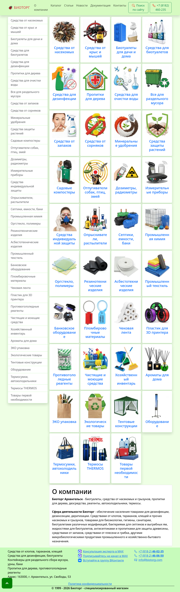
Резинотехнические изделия (24, 233)
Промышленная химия (26, 216)
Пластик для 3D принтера (21, 297)
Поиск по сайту (138, 8)
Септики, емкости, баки (27, 209)
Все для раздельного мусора (25, 94)
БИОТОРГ (19, 7)
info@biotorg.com (148, 560)
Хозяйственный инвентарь (21, 331)
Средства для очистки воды (26, 83)
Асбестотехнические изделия (24, 244)
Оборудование (21, 369)
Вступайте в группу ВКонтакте (101, 560)
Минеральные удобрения (20, 120)
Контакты (119, 5)
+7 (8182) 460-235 (161, 8)
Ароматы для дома (24, 341)
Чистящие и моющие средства (25, 320)
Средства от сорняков (25, 110)
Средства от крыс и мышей (24, 30)
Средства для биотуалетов (20, 52)
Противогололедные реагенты (25, 309)
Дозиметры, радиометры (19, 161)
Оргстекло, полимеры (26, 223)
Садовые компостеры (25, 141)
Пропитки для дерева (25, 73)
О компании (41, 8)
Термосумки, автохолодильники (23, 379)
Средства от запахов (24, 103)
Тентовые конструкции (26, 362)
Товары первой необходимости (21, 397)
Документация (100, 5)
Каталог (56, 5)
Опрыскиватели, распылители (22, 200)
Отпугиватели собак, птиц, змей (25, 150)
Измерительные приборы (22, 173)
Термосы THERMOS (24, 388)
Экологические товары (26, 355)
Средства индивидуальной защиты (22, 186)
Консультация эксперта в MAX (101, 551)
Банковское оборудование (20, 267)
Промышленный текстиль (22, 256)
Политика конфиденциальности (90, 584)
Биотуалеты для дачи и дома (26, 41)
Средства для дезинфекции (20, 64)
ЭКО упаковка (20, 348)
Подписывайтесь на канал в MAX (103, 556)
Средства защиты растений (23, 131)
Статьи (68, 5)
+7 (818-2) (149, 551)
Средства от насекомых (27, 20)
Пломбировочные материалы (23, 278)
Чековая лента (21, 288)
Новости (82, 5)
